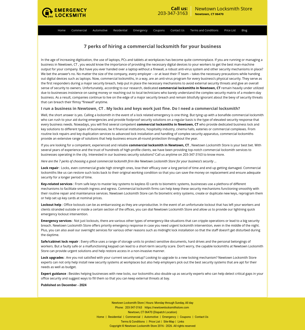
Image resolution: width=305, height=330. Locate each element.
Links (181, 321)
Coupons (159, 30)
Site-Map (168, 321)
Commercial (79, 30)
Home (62, 30)
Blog (244, 30)
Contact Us (177, 30)
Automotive (100, 30)
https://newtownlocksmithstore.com (167, 307)
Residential (120, 30)
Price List (230, 30)
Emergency (140, 30)
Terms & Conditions (133, 321)
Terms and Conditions (204, 30)
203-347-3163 (173, 13)
